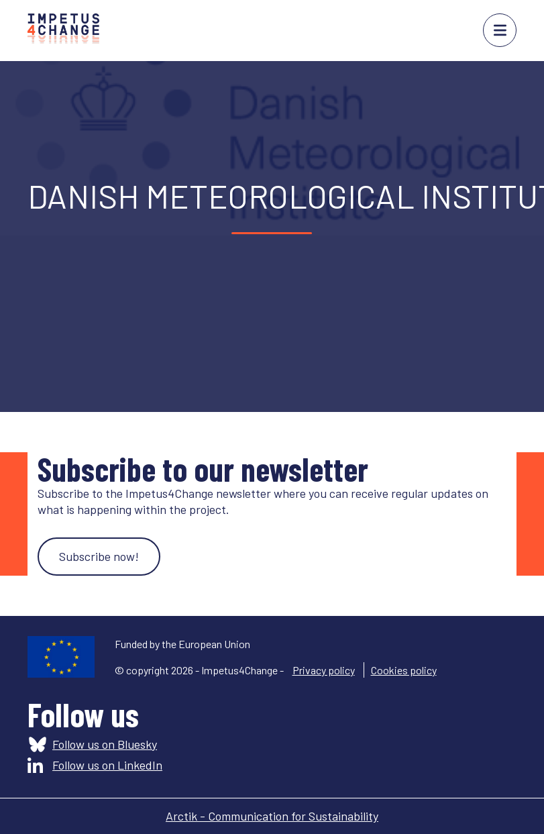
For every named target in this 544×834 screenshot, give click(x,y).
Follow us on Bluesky (104, 744)
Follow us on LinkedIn (107, 765)
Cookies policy (404, 670)
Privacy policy (323, 670)
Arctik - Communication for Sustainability (272, 816)
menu (499, 30)
